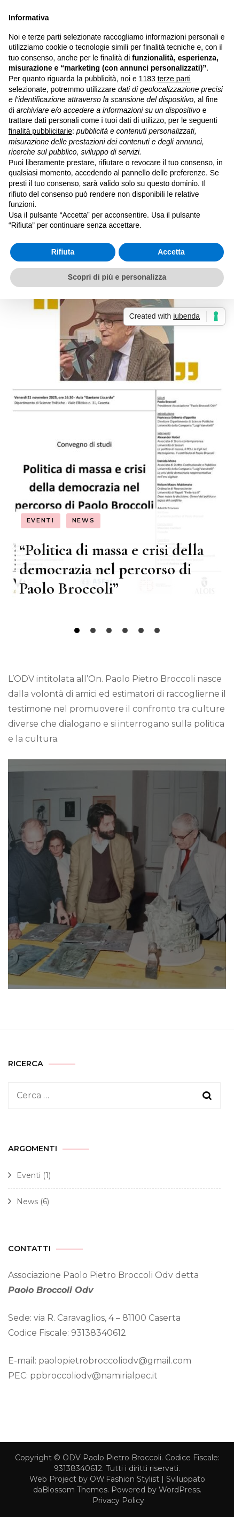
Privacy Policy (118, 1500)
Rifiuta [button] (63, 252)
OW (97, 1479)
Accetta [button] (171, 252)
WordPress (179, 1490)
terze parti (174, 78)
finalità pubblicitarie (40, 131)
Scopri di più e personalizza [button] (117, 277)
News (83, 520)
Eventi (40, 520)
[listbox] (117, 459)
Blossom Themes (74, 1490)
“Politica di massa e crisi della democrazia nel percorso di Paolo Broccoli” (111, 569)
